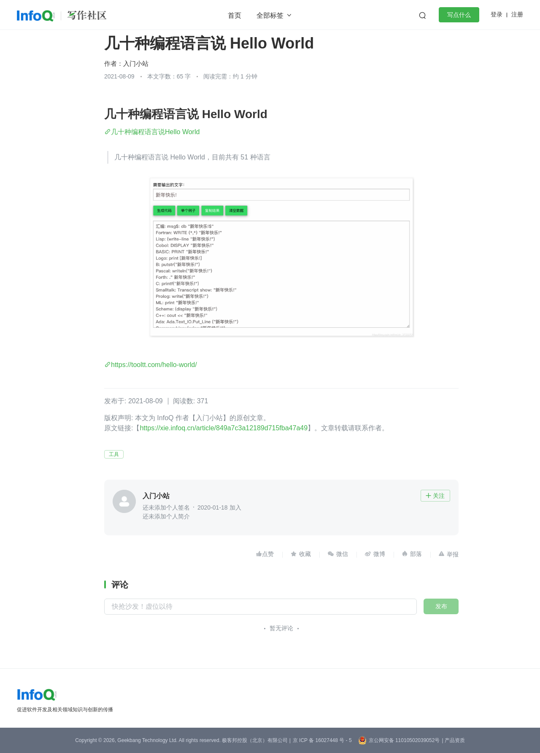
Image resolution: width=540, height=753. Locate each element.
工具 (114, 454)
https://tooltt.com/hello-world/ (154, 364)
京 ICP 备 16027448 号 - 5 (322, 740)
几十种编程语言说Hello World (155, 131)
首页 (234, 15)
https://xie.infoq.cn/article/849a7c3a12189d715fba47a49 (224, 428)
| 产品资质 (453, 740)
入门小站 (135, 63)
